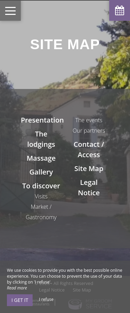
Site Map (88, 168)
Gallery (41, 172)
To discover (41, 185)
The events (88, 120)
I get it (19, 300)
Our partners (88, 130)
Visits (41, 196)
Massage (41, 158)
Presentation (42, 120)
